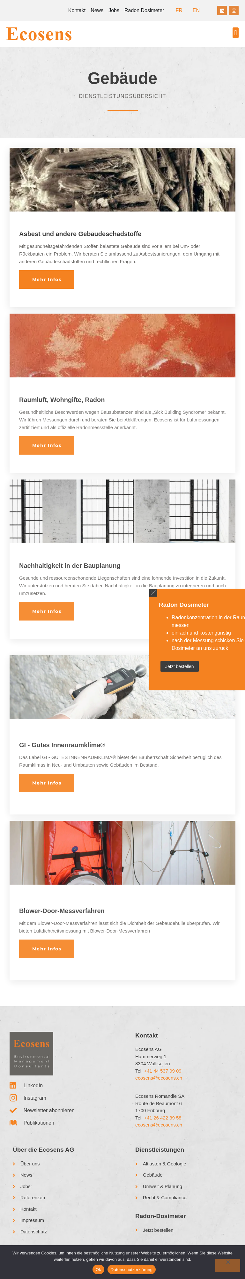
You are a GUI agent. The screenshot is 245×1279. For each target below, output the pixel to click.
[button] (236, 32)
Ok (98, 1269)
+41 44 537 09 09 (163, 1071)
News (97, 10)
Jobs (113, 10)
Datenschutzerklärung (131, 1269)
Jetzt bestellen (179, 666)
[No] (227, 1265)
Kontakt (76, 10)
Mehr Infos (46, 279)
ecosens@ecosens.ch (158, 1078)
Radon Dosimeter (144, 10)
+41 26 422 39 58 (163, 1117)
